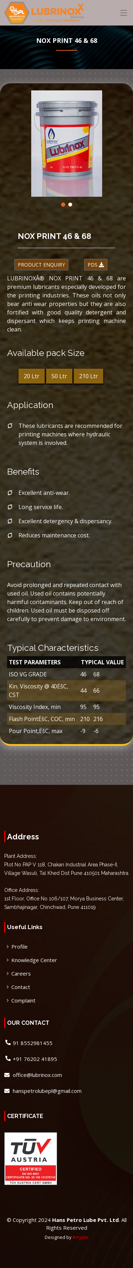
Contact (20, 987)
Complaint (23, 1000)
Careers (21, 973)
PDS (96, 264)
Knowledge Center (34, 960)
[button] (63, 204)
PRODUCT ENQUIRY (41, 264)
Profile (19, 946)
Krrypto (81, 1237)
